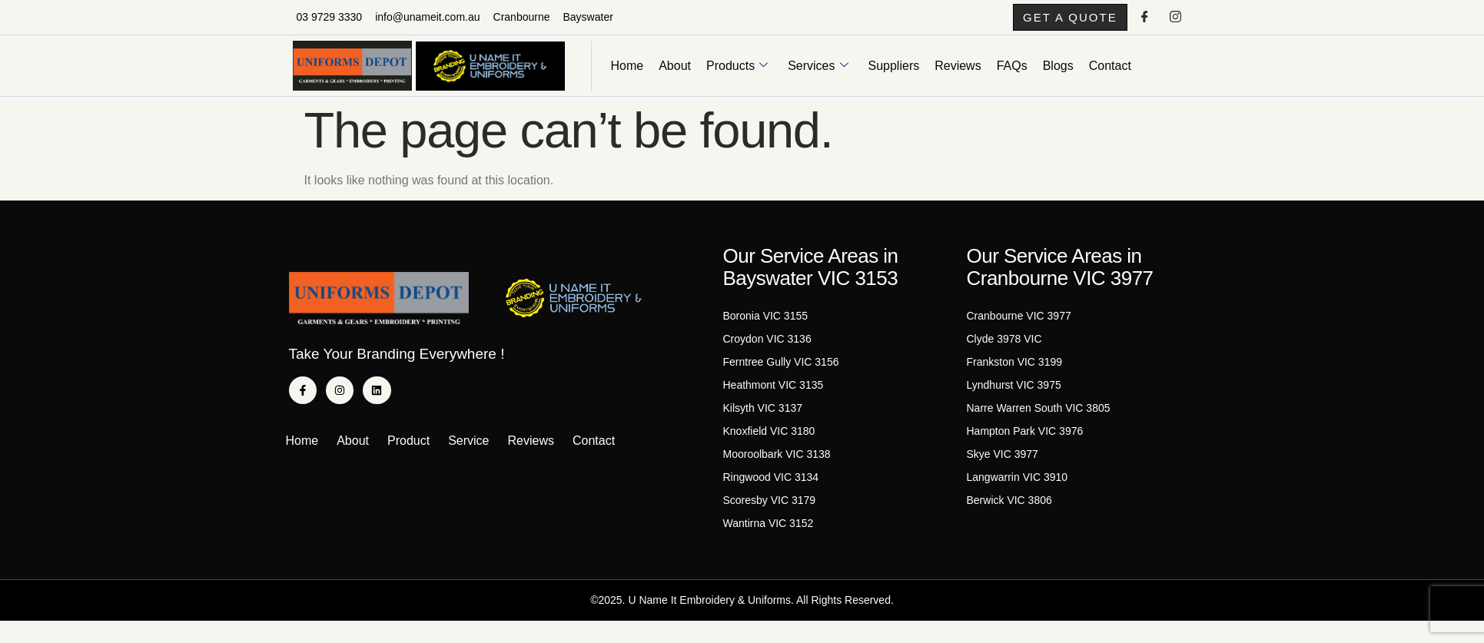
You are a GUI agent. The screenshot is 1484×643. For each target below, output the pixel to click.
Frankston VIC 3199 (1015, 369)
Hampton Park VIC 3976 (1025, 438)
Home (627, 71)
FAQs (1012, 71)
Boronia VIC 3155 (765, 323)
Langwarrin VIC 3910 (1017, 484)
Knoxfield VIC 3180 (769, 438)
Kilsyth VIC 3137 (763, 415)
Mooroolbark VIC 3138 (777, 461)
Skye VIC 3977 (1002, 461)
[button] (1052, 21)
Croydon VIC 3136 (767, 346)
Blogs (1058, 71)
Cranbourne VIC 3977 (1019, 323)
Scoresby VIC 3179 (769, 507)
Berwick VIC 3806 (1009, 507)
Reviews (958, 71)
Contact (1110, 71)
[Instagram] (1175, 20)
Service (468, 447)
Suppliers (894, 71)
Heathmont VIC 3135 (773, 392)
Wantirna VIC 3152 (768, 530)
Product (408, 447)
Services (818, 71)
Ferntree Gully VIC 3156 (781, 369)
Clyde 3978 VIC (1004, 346)
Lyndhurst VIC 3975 (1014, 392)
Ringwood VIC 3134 (771, 484)
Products (737, 71)
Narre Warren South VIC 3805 (1039, 415)
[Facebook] (1144, 20)
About (675, 71)
